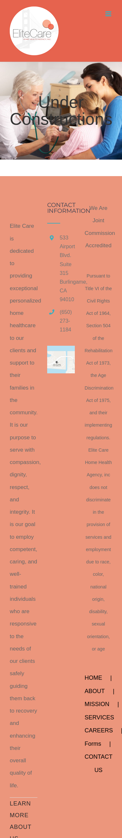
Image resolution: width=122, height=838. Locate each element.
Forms (93, 744)
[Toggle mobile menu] (108, 13)
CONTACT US (98, 763)
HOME (93, 678)
